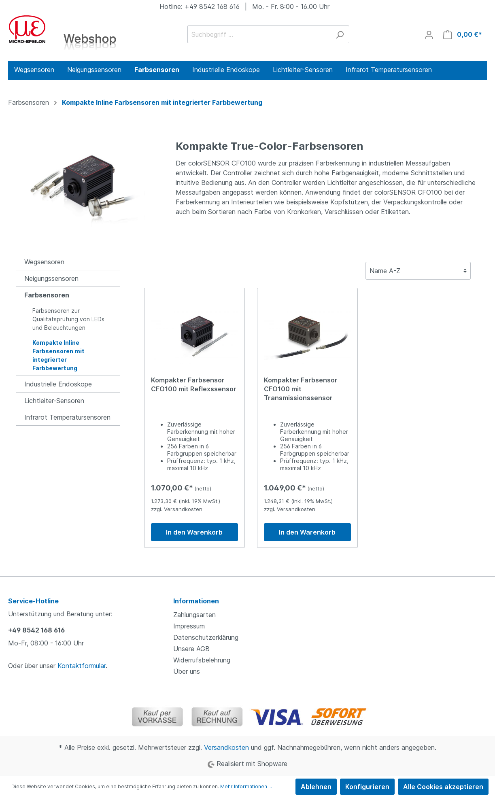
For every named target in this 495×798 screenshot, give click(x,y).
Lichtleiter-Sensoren (54, 401)
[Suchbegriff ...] (259, 34)
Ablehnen (316, 787)
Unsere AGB (191, 649)
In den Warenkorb (194, 532)
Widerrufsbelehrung (201, 660)
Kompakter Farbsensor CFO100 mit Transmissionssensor (301, 389)
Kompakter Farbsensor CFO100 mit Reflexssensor (193, 384)
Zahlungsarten (194, 615)
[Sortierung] (418, 271)
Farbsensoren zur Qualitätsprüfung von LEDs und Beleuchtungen (68, 319)
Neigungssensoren (51, 278)
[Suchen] (339, 34)
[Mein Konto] (429, 34)
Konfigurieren (367, 787)
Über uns (186, 671)
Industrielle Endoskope (58, 384)
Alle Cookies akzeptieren (443, 787)
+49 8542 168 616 (36, 630)
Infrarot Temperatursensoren (67, 417)
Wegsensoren (44, 262)
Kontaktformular (81, 666)
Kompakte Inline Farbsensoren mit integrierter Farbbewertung (58, 355)
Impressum (189, 626)
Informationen (196, 601)
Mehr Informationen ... (246, 786)
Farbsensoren (46, 295)
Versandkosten (226, 747)
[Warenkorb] (462, 34)
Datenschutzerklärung (205, 637)
